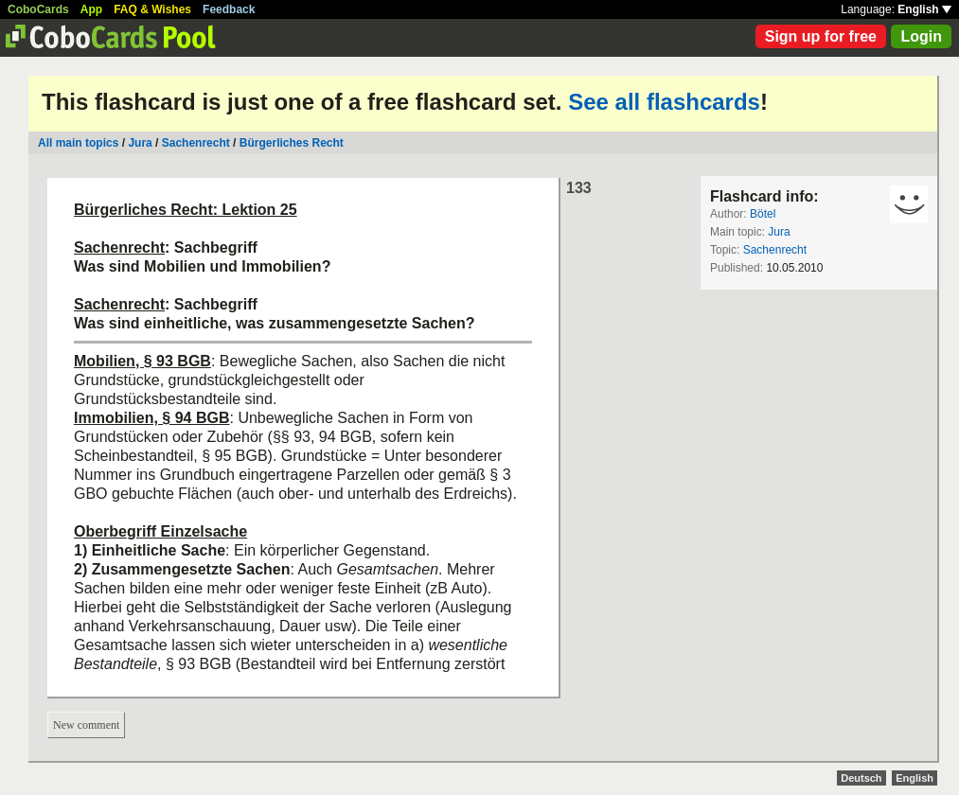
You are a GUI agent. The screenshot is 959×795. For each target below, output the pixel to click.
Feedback (229, 9)
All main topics (78, 143)
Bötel (762, 214)
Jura (139, 143)
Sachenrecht (196, 143)
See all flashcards (664, 102)
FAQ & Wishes (152, 9)
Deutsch (861, 778)
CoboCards (38, 9)
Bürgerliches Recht (292, 143)
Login (921, 36)
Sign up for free (821, 36)
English (924, 9)
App (91, 9)
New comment (86, 725)
